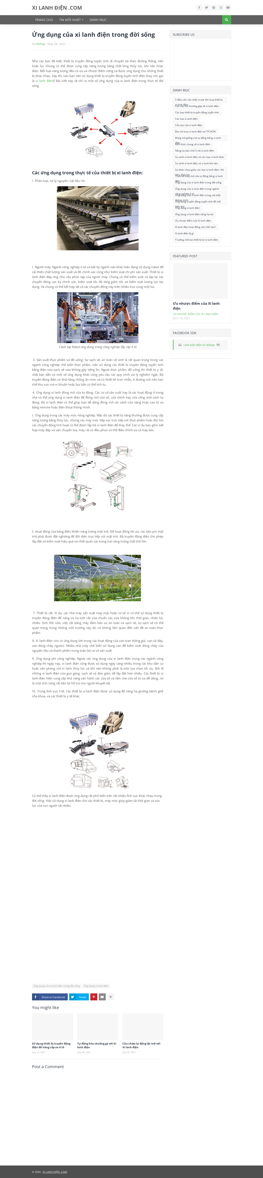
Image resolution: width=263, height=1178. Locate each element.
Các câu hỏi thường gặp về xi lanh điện (197, 106)
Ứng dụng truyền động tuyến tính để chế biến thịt (198, 202)
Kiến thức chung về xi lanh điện (192, 144)
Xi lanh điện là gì (184, 233)
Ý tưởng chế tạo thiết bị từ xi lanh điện (196, 239)
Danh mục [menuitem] (98, 20)
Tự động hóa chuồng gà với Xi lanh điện (96, 1045)
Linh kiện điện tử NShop (199, 345)
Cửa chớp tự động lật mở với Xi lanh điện (141, 1045)
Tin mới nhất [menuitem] (70, 20)
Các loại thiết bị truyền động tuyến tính (197, 112)
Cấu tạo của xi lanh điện (188, 125)
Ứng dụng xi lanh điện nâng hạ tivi (194, 214)
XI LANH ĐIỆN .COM (57, 7)
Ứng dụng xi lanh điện (96, 986)
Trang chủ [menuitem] (44, 20)
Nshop (40, 44)
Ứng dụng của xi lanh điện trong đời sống (56, 986)
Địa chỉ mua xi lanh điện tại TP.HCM (195, 131)
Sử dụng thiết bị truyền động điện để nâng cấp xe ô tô (51, 1045)
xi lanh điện (44, 81)
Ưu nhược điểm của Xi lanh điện (193, 220)
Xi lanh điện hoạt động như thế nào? (195, 227)
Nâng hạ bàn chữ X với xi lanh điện (194, 150)
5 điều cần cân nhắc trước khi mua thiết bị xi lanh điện (199, 100)
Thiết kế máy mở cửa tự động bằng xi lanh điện (199, 176)
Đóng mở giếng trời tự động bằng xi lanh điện (198, 138)
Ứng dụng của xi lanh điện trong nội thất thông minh (198, 195)
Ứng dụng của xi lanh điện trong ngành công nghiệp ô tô (197, 189)
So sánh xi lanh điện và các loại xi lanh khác (199, 157)
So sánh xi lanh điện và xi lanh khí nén (196, 163)
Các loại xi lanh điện (186, 119)
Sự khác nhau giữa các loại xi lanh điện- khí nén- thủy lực (199, 170)
